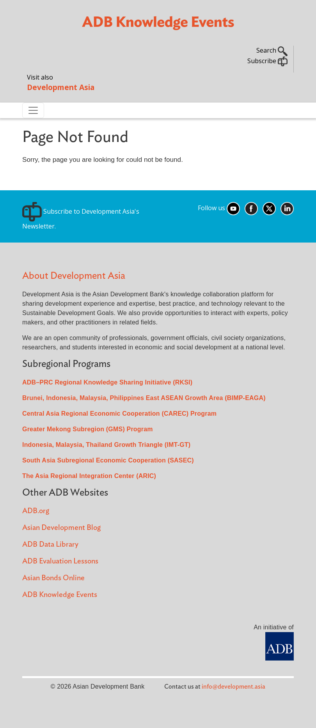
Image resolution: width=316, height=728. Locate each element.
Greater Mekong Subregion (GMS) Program (87, 429)
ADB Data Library (50, 544)
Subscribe (267, 61)
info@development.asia (233, 687)
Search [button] (272, 50)
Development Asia (60, 87)
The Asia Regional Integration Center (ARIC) (89, 476)
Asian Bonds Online (53, 578)
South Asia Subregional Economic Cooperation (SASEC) (108, 460)
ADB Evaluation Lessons (60, 561)
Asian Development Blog (61, 527)
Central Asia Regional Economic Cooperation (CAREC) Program (119, 413)
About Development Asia (73, 276)
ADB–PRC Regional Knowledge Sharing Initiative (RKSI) (107, 382)
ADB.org (35, 511)
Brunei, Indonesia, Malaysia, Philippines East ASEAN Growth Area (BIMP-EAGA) (144, 398)
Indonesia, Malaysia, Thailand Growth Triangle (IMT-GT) (106, 444)
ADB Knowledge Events (59, 595)
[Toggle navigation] (33, 110)
